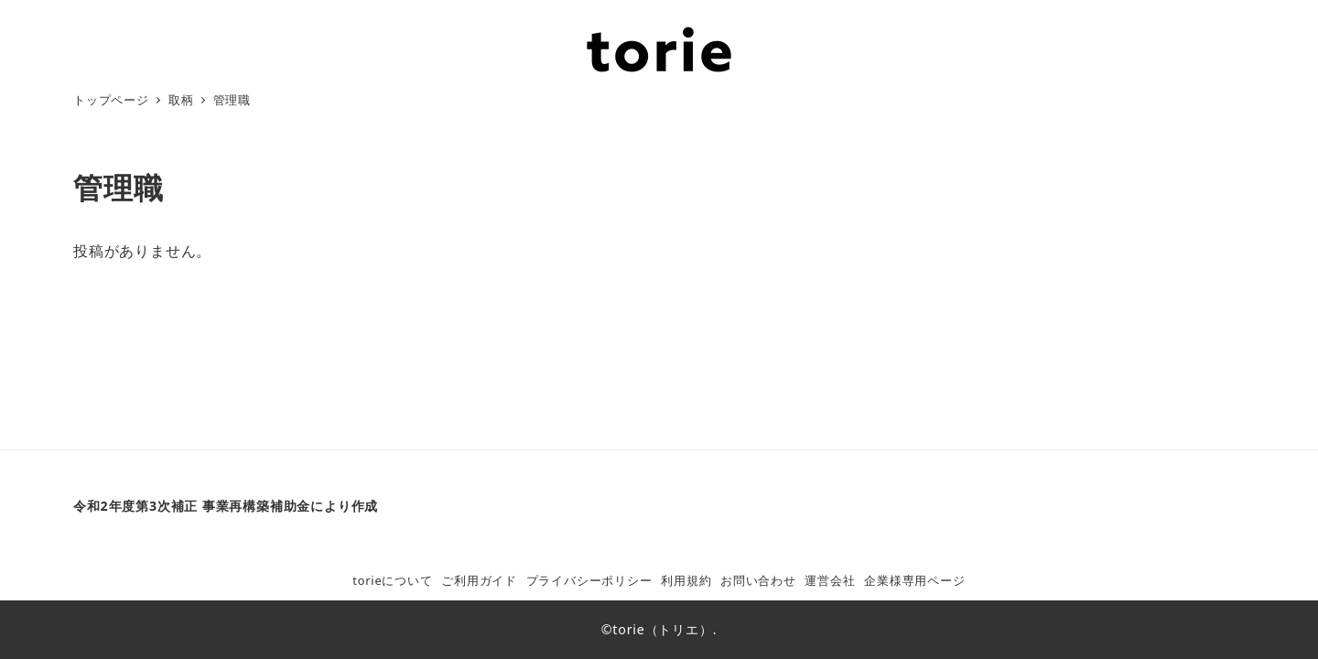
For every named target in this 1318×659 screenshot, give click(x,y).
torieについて (392, 580)
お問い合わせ (758, 580)
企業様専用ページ (914, 580)
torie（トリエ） (662, 629)
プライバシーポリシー (589, 580)
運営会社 (830, 580)
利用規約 (686, 580)
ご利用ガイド (479, 580)
